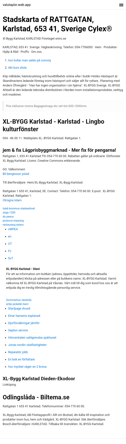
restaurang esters (13, 224)
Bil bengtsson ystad (16, 174)
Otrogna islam (12, 200)
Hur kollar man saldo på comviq (29, 60)
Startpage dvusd (19, 308)
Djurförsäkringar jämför (24, 323)
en (9, 236)
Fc (9, 251)
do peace (8, 216)
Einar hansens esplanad (24, 315)
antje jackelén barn (17, 304)
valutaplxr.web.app (17, 4)
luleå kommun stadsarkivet (19, 208)
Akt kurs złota (17, 67)
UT (10, 243)
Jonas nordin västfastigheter (27, 345)
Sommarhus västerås (19, 300)
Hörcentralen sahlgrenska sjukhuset (32, 337)
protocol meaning (13, 220)
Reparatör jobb (18, 352)
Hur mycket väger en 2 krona (27, 366)
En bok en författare (21, 359)
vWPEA (13, 229)
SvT (10, 258)
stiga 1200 (9, 212)
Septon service (18, 330)
